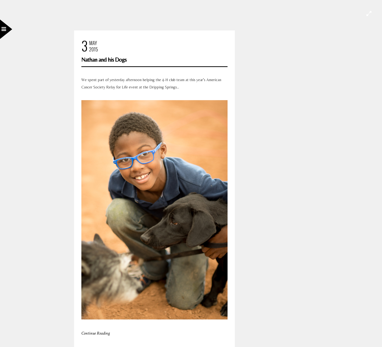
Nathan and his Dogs (103, 59)
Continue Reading (95, 333)
